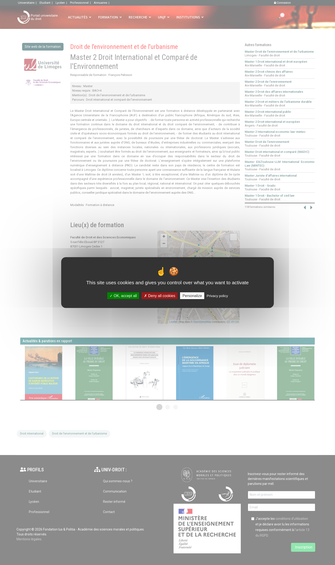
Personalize (192, 296)
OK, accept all (123, 296)
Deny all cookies (159, 296)
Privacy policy (217, 296)
